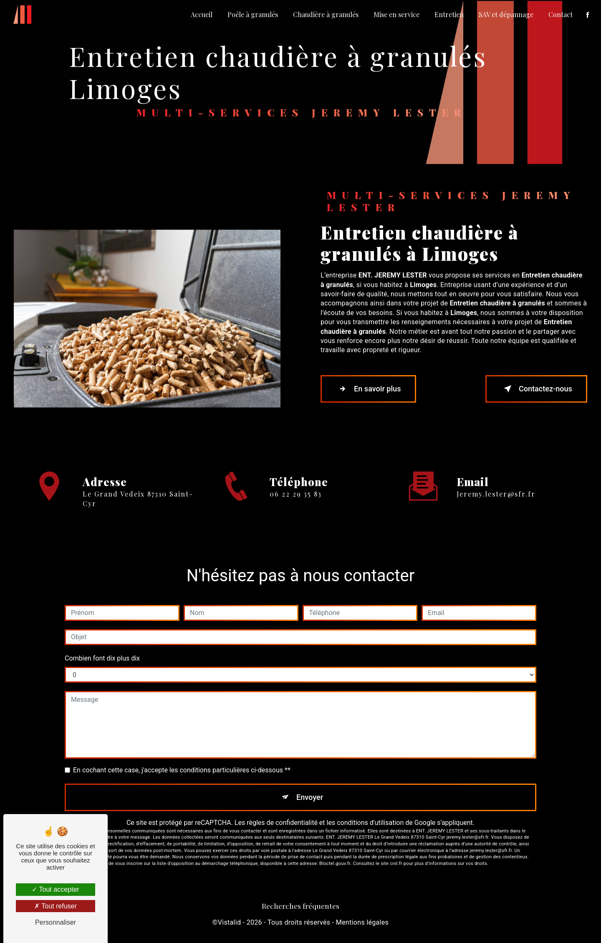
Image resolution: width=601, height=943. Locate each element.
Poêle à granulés (252, 14)
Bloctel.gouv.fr (334, 865)
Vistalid (229, 924)
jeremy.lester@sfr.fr (496, 484)
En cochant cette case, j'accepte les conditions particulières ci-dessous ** (181, 770)
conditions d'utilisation (370, 825)
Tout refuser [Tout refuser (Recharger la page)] (55, 906)
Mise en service (396, 14)
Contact (560, 14)
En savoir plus (372, 389)
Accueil (201, 14)
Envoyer (310, 798)
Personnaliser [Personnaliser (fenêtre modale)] (55, 922)
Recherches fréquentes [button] (300, 908)
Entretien (448, 14)
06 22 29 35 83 (296, 503)
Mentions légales (362, 924)
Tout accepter (55, 889)
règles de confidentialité (282, 825)
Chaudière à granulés (325, 14)
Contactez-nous (531, 389)
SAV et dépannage (505, 14)
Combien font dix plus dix (102, 658)
